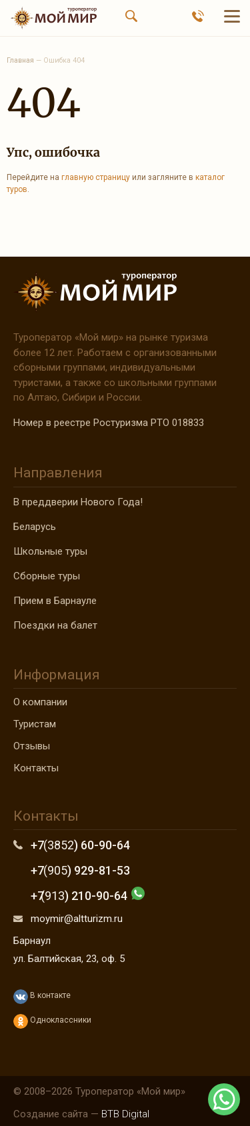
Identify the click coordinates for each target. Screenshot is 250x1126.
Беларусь (34, 527)
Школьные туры (50, 551)
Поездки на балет (55, 625)
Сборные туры (46, 576)
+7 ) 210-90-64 (79, 895)
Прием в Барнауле (55, 601)
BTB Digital (125, 1114)
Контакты (36, 768)
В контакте (42, 996)
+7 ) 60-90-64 (80, 845)
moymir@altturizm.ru (77, 919)
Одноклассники (52, 1021)
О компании (40, 702)
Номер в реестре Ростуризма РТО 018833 (108, 423)
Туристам (34, 724)
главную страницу (95, 177)
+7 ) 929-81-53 (80, 870)
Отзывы (31, 746)
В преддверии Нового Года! (78, 502)
